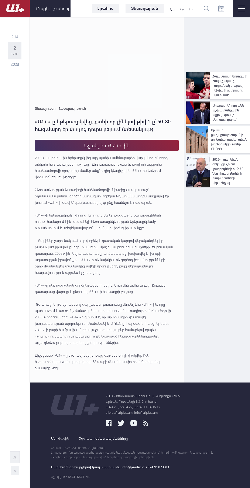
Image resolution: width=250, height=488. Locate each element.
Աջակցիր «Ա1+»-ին (107, 145)
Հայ (172, 9)
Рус (182, 9)
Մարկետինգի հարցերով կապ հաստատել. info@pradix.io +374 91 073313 (110, 467)
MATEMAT (76, 476)
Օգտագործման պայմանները (103, 438)
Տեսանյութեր (45, 108)
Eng (191, 9)
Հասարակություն (72, 108)
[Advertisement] (218, 43)
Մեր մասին (60, 438)
